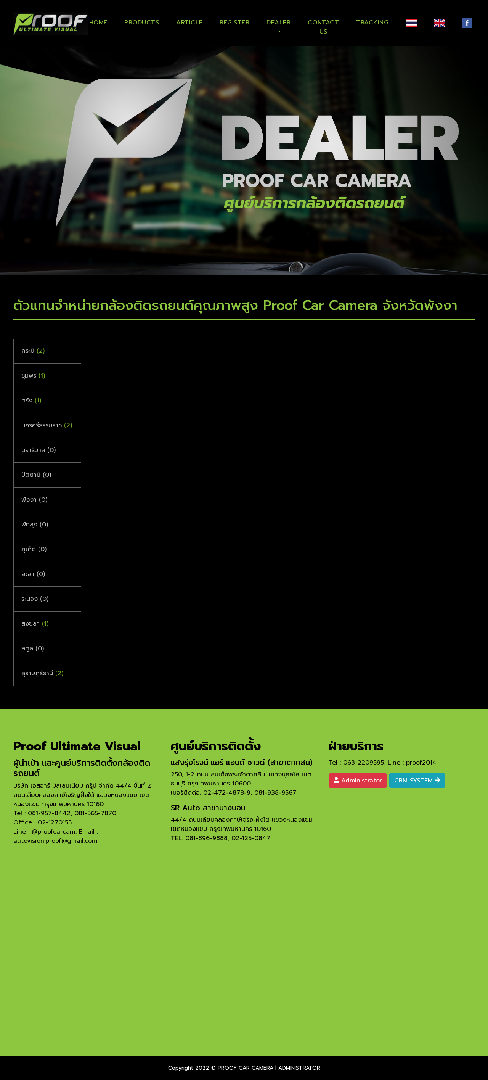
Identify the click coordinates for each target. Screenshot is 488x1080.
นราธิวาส (38, 450)
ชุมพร (33, 375)
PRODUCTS (141, 22)
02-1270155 (55, 822)
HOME (98, 22)
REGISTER (234, 22)
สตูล (32, 648)
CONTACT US (323, 25)
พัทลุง (34, 524)
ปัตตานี (36, 475)
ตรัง (31, 400)
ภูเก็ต (34, 549)
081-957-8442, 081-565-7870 (72, 813)
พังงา (34, 499)
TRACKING (372, 22)
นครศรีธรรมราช (46, 425)
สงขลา (34, 623)
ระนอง (34, 599)
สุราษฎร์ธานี (42, 673)
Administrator (358, 780)
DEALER (278, 22)
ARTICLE (189, 22)
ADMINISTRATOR (299, 1068)
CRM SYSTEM (417, 780)
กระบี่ (33, 351)
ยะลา (33, 574)
